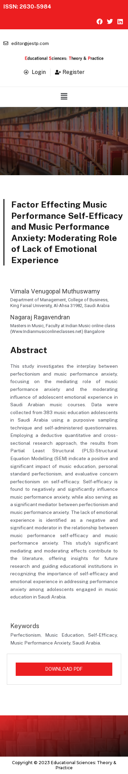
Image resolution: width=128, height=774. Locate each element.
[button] (64, 96)
